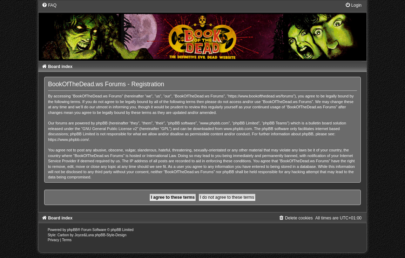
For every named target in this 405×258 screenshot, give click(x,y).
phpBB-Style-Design (110, 235)
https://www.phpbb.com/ (68, 139)
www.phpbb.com (238, 129)
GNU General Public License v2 (109, 129)
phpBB (72, 230)
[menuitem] (49, 5)
